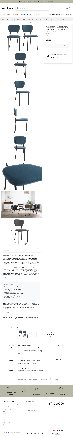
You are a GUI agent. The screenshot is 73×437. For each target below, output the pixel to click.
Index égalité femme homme (10, 422)
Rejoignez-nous (6, 420)
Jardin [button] (51, 19)
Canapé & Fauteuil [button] (6, 19)
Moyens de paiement (8, 406)
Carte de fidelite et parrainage (10, 419)
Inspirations (51, 14)
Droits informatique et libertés (10, 417)
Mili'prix (36, 14)
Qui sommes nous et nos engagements (12, 404)
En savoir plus (6, 308)
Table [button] (28, 19)
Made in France (25, 14)
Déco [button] (62, 19)
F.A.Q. (27, 404)
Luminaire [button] (57, 19)
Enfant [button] (46, 19)
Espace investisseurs (8, 424)
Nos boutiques (60, 14)
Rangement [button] (34, 19)
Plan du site (28, 408)
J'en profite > (51, 1)
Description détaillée (49, 33)
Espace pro (68, 14)
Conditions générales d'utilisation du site (12, 415)
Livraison (5, 408)
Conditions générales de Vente (10, 409)
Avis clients (28, 406)
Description (6, 250)
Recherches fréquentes (31, 410)
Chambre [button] (41, 19)
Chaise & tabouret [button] (16, 19)
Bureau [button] (24, 19)
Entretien (6, 312)
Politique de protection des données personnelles (11, 412)
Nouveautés (6, 14)
